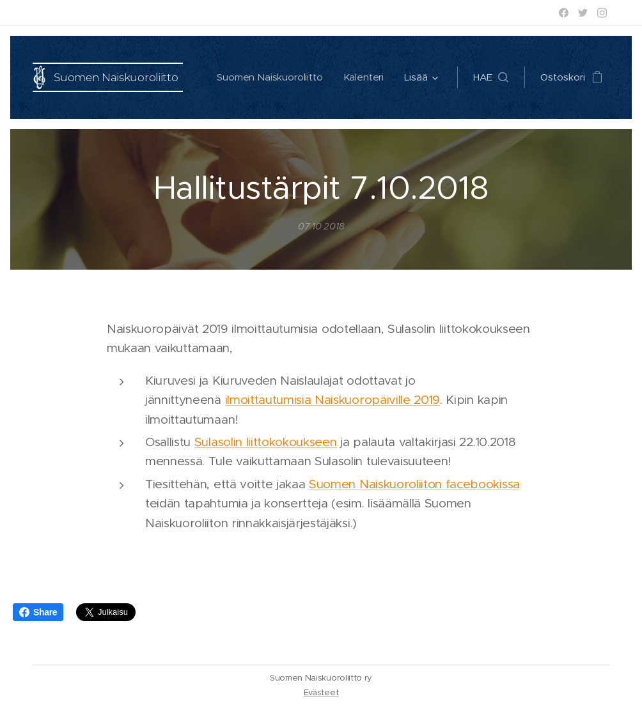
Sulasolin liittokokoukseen (265, 442)
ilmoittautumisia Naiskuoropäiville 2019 (333, 400)
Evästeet (321, 692)
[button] (490, 77)
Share (38, 612)
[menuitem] (271, 77)
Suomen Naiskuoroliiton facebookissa (414, 484)
